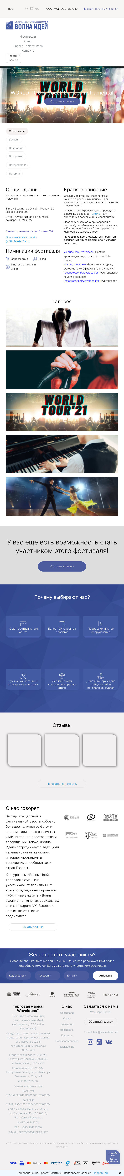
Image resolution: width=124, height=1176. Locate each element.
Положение (16, 148)
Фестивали (28, 36)
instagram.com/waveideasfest (82, 280)
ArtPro (96, 213)
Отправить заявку (62, 101)
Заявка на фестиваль (28, 46)
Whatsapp (96, 1012)
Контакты (28, 50)
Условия (14, 139)
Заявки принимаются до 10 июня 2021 (30, 231)
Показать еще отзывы (62, 783)
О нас (28, 41)
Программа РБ (18, 165)
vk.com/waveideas (75, 264)
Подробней (100, 1173)
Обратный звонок (14, 58)
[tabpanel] (62, 353)
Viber (108, 1012)
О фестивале (17, 131)
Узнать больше (32, 927)
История (14, 173)
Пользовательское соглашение (66, 1043)
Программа (16, 156)
